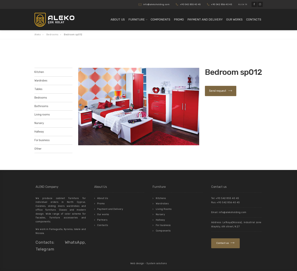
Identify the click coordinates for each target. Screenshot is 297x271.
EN (242, 5)
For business (42, 140)
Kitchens (161, 198)
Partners (102, 220)
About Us (118, 19)
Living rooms (42, 114)
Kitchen (39, 72)
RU (239, 5)
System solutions (157, 263)
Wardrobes (40, 80)
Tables (38, 89)
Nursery (39, 123)
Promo (179, 19)
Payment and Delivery (205, 19)
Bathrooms (41, 106)
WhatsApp (75, 242)
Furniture (136, 19)
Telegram (45, 249)
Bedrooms (40, 97)
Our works (234, 19)
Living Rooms (164, 209)
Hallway (39, 131)
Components (160, 19)
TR (246, 5)
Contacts (253, 19)
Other (37, 148)
